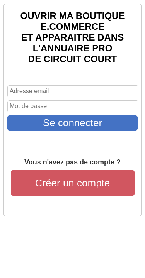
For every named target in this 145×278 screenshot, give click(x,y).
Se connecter (72, 123)
